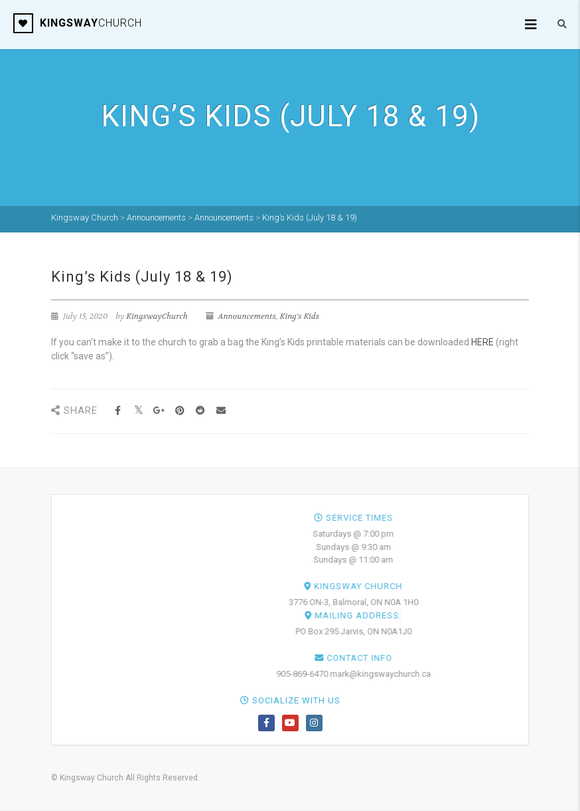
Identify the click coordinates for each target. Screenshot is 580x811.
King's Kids (299, 316)
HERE (482, 342)
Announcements (247, 316)
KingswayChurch (157, 316)
